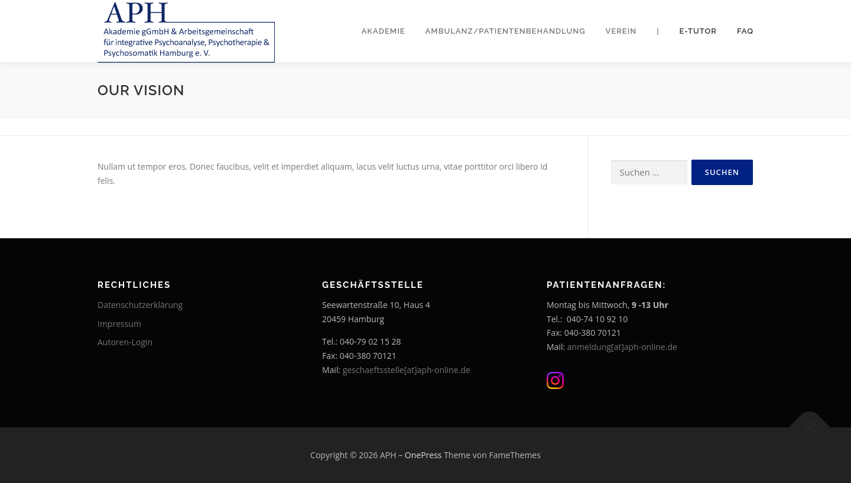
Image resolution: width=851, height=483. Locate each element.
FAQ (745, 31)
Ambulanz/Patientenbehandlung (506, 31)
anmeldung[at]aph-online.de (622, 346)
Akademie (383, 31)
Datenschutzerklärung (140, 304)
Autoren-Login (125, 342)
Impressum (119, 323)
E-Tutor (698, 31)
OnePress (423, 455)
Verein (621, 31)
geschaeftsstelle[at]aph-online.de (406, 369)
